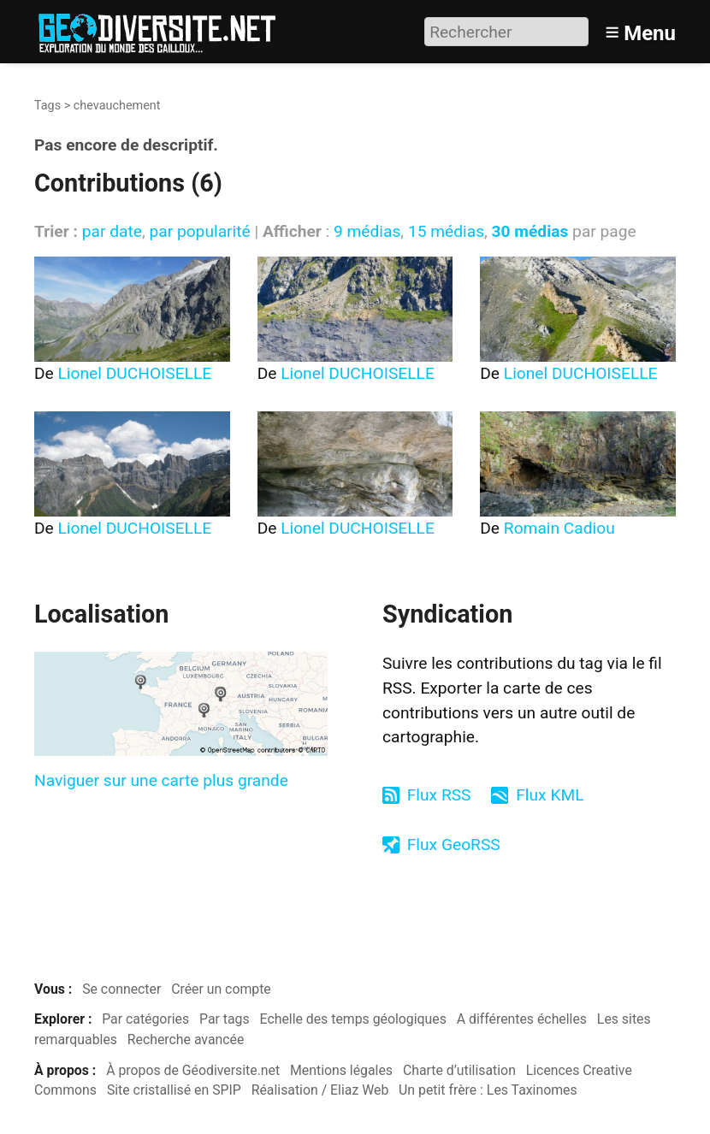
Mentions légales (341, 1070)
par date (112, 231)
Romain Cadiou (559, 528)
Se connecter (121, 989)
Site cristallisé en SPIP (174, 1090)
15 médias (446, 231)
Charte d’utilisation (459, 1070)
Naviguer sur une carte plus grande (161, 780)
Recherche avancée (186, 1039)
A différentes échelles (522, 1019)
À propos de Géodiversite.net (193, 1070)
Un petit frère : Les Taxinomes (488, 1090)
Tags (47, 105)
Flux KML (549, 795)
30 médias (530, 231)
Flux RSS (439, 795)
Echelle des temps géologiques (353, 1019)
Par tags (224, 1019)
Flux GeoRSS (453, 844)
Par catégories (145, 1019)
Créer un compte (221, 989)
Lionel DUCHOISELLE (135, 373)
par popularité (199, 231)
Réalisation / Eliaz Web (320, 1090)
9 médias (367, 231)
